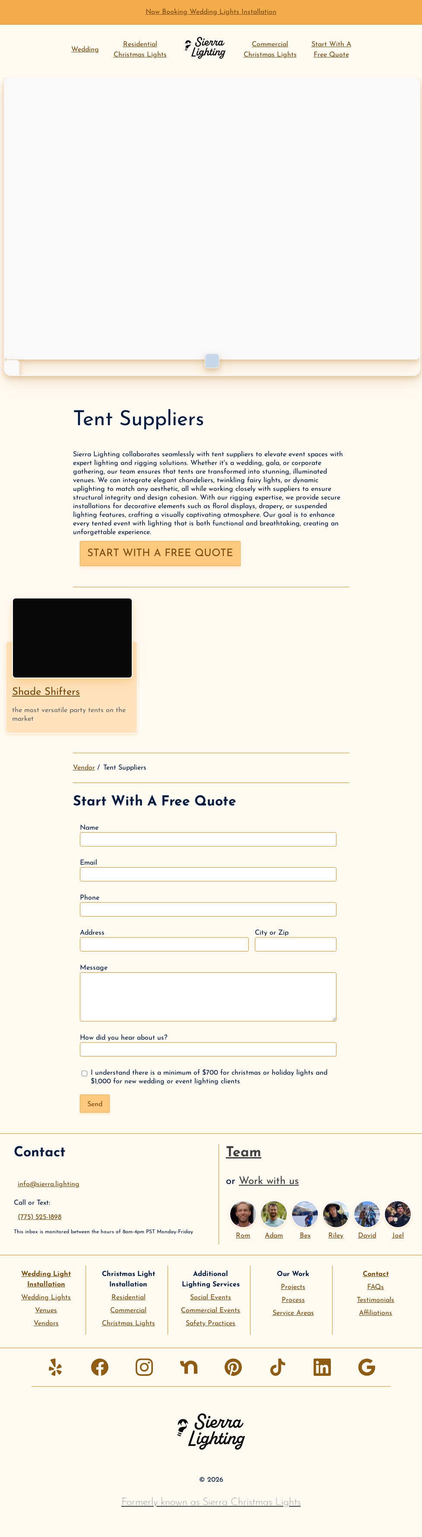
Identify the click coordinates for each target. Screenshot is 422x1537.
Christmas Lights (128, 1323)
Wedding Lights (46, 1297)
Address (164, 940)
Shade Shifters (46, 692)
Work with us (269, 1181)
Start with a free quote (160, 553)
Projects (293, 1287)
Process (293, 1300)
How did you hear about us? (208, 1045)
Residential (128, 1297)
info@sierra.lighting (48, 1184)
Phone (208, 905)
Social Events (210, 1297)
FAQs (375, 1287)
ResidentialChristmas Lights (140, 49)
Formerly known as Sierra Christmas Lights (211, 1502)
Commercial (128, 1310)
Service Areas (293, 1313)
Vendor (84, 767)
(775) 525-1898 (39, 1217)
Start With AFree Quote (331, 49)
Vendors (46, 1323)
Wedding (85, 49)
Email (208, 870)
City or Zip (295, 940)
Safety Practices (210, 1323)
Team (243, 1153)
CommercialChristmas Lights (270, 49)
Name (208, 835)
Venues (46, 1310)
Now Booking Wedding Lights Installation (211, 12)
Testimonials (375, 1300)
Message (208, 992)
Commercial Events (210, 1310)
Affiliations (375, 1313)
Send (94, 1104)
